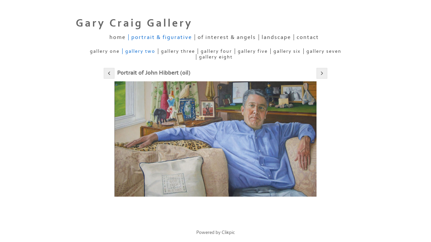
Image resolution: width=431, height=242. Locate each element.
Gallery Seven (323, 51)
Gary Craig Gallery (134, 23)
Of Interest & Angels (227, 37)
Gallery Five (253, 51)
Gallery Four (216, 51)
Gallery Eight (216, 57)
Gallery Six (287, 51)
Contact (308, 37)
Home (117, 37)
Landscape (276, 37)
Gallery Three (178, 51)
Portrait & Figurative (161, 37)
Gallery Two (140, 51)
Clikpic (228, 232)
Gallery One (105, 51)
